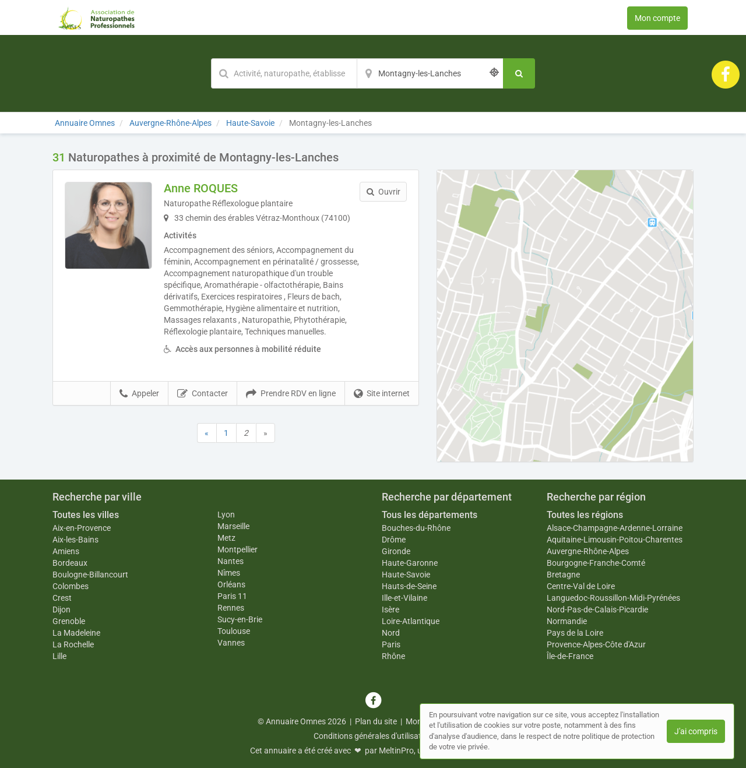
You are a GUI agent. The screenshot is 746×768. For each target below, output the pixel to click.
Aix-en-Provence (81, 528)
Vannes (231, 642)
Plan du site (376, 721)
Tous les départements (429, 514)
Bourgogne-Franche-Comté (596, 563)
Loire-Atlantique (410, 621)
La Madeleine (76, 632)
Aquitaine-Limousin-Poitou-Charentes (614, 539)
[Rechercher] (519, 73)
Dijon (61, 609)
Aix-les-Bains (75, 539)
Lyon (226, 514)
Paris (391, 644)
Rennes (230, 607)
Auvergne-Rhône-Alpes (588, 551)
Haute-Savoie (406, 574)
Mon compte (657, 18)
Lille (59, 656)
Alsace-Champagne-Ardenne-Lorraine (614, 528)
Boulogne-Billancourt (90, 574)
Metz (226, 537)
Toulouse (233, 631)
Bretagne (563, 574)
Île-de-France (570, 656)
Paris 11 (232, 596)
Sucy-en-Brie (239, 619)
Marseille (233, 526)
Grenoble (68, 621)
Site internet (382, 394)
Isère (390, 609)
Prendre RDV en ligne (291, 394)
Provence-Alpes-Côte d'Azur (596, 644)
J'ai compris (695, 731)
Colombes (70, 586)
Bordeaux (69, 563)
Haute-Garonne (410, 563)
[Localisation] (430, 73)
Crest (62, 598)
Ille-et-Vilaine (404, 598)
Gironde (396, 551)
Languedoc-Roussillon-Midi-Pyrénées (613, 598)
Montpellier (237, 549)
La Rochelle (73, 644)
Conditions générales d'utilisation (373, 736)
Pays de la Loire (575, 632)
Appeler (139, 394)
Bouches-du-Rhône (416, 528)
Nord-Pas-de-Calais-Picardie (597, 609)
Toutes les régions (585, 514)
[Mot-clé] (284, 73)
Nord (391, 632)
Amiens (65, 551)
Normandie (567, 621)
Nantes (230, 561)
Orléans (231, 584)
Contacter (202, 394)
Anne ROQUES (201, 188)
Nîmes (228, 572)
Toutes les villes (85, 514)
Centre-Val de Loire (581, 586)
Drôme (394, 539)
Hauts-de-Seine (409, 586)
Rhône (393, 656)
